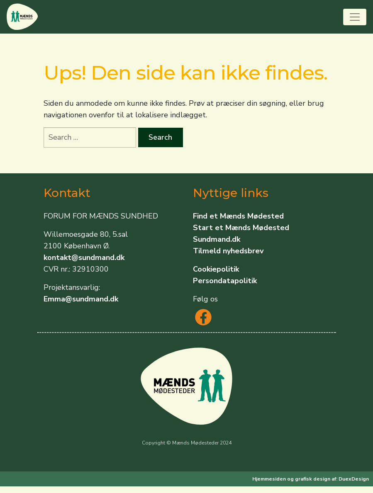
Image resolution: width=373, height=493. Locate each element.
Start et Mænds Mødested (241, 228)
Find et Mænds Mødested (238, 216)
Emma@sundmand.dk (81, 299)
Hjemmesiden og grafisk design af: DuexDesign (310, 479)
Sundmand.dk (216, 239)
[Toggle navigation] (354, 17)
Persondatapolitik (225, 281)
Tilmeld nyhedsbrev (228, 251)
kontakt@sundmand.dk (84, 257)
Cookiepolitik (216, 269)
